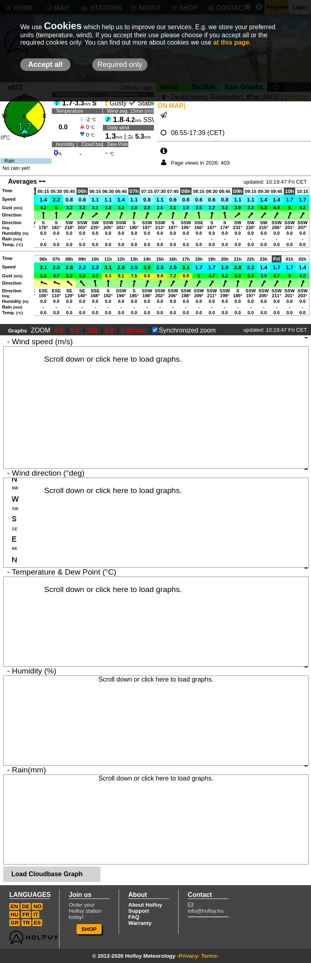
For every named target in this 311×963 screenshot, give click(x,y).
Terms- (210, 956)
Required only (119, 64)
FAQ (133, 917)
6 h (75, 330)
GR (15, 923)
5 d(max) (134, 330)
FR (26, 915)
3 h (60, 330)
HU (14, 915)
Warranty (139, 923)
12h (93, 330)
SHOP (89, 929)
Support (138, 911)
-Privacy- (188, 956)
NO (37, 906)
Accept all (45, 64)
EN (14, 906)
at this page (231, 42)
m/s (150, 111)
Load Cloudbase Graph (47, 874)
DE (26, 906)
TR (26, 923)
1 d (109, 330)
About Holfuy (145, 905)
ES (37, 923)
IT (35, 915)
